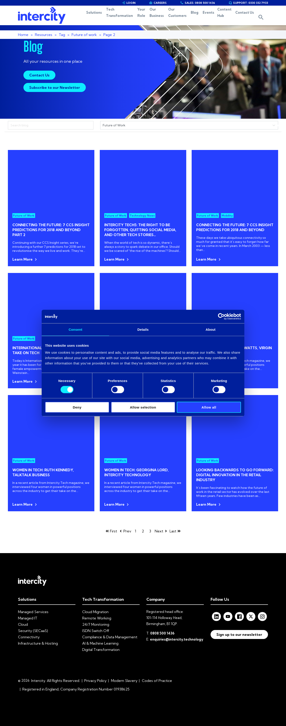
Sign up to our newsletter (239, 634)
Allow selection (143, 407)
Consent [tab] (75, 329)
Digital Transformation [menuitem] (101, 649)
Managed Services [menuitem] (33, 612)
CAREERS (158, 3)
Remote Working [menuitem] (96, 618)
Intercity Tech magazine (246, 361)
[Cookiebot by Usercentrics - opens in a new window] (221, 316)
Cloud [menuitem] (23, 624)
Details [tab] (143, 329)
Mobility (227, 215)
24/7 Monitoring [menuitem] (95, 624)
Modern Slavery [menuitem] (124, 680)
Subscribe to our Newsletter (54, 87)
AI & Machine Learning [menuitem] (100, 643)
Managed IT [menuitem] (27, 618)
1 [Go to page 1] (135, 531)
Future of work (84, 34)
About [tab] (211, 329)
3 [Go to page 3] (150, 531)
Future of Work (23, 215)
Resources (43, 34)
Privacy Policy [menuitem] (95, 680)
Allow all (209, 407)
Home (23, 34)
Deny (77, 407)
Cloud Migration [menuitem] (95, 612)
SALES (197, 3)
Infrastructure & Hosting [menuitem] (38, 643)
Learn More (22, 259)
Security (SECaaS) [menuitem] (33, 630)
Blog (192, 18)
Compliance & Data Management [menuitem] (109, 637)
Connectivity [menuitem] (29, 637)
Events (207, 18)
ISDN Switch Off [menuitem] (95, 630)
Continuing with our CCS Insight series (40, 243)
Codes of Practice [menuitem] (157, 680)
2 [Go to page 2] (143, 531)
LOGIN (129, 3)
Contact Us (247, 18)
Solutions (76, 18)
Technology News (142, 215)
